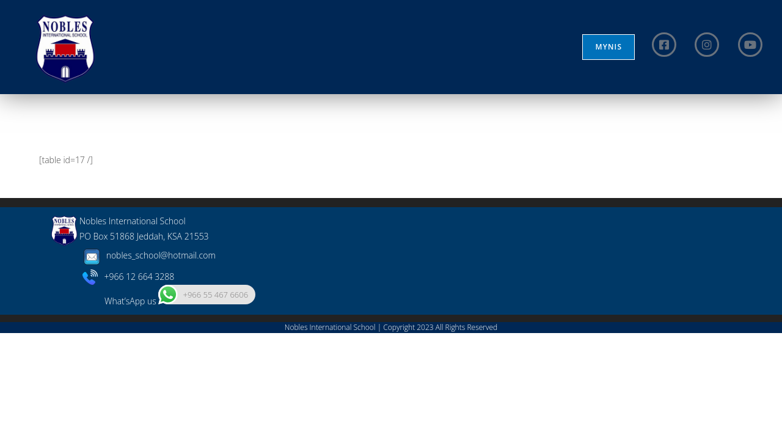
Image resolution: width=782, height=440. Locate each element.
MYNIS (608, 47)
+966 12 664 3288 (128, 383)
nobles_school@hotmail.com (147, 362)
